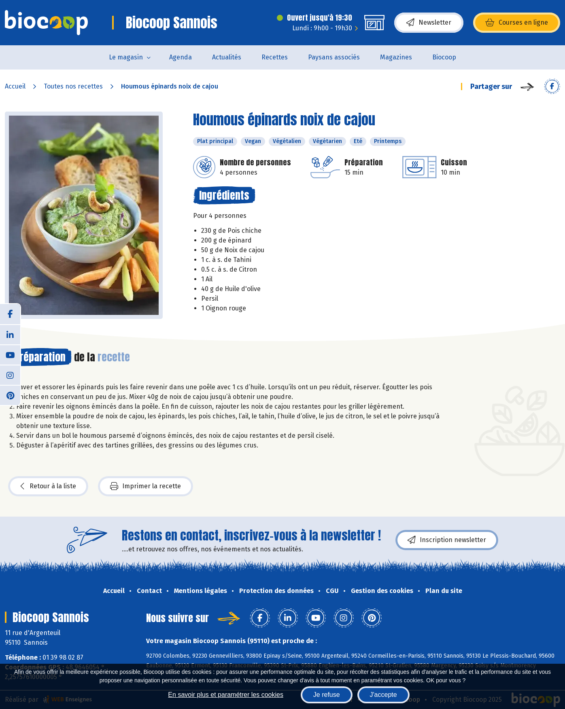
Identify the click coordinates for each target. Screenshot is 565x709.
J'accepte (383, 694)
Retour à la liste (48, 486)
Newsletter (428, 23)
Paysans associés (334, 57)
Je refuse (326, 694)
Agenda (180, 57)
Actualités (226, 57)
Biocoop (444, 57)
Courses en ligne (516, 23)
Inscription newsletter (447, 540)
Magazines (396, 57)
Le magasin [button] (126, 57)
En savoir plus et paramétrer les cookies (225, 694)
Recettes (274, 57)
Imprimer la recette (145, 486)
